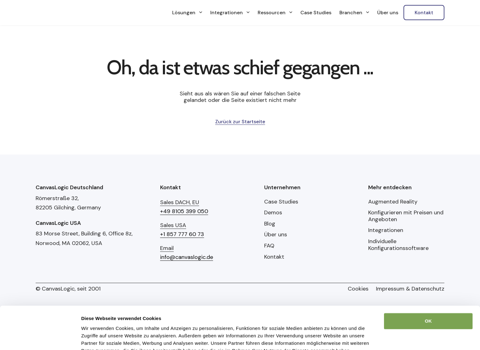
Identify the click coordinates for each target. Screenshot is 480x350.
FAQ (269, 246)
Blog (269, 224)
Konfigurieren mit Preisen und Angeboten (405, 216)
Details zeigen (96, 322)
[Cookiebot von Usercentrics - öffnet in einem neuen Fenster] (40, 322)
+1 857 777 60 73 (182, 234)
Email (167, 248)
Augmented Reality (392, 202)
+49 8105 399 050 (184, 211)
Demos (273, 212)
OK (428, 268)
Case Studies (281, 202)
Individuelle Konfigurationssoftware (398, 245)
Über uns (275, 234)
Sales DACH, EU (179, 202)
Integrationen (385, 230)
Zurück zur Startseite (240, 121)
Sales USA (173, 225)
